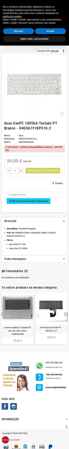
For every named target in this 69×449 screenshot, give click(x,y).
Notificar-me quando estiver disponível (28, 201)
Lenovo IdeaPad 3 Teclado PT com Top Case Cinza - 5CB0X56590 (17, 330)
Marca (7, 135)
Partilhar (57, 183)
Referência (9, 139)
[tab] (34, 221)
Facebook (5, 406)
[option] (17, 318)
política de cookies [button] (12, 16)
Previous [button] (3, 314)
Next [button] (66, 314)
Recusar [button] (18, 31)
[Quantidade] (15, 170)
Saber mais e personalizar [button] (34, 39)
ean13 (7, 142)
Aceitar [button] (50, 31)
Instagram (13, 406)
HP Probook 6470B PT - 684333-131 (51, 329)
